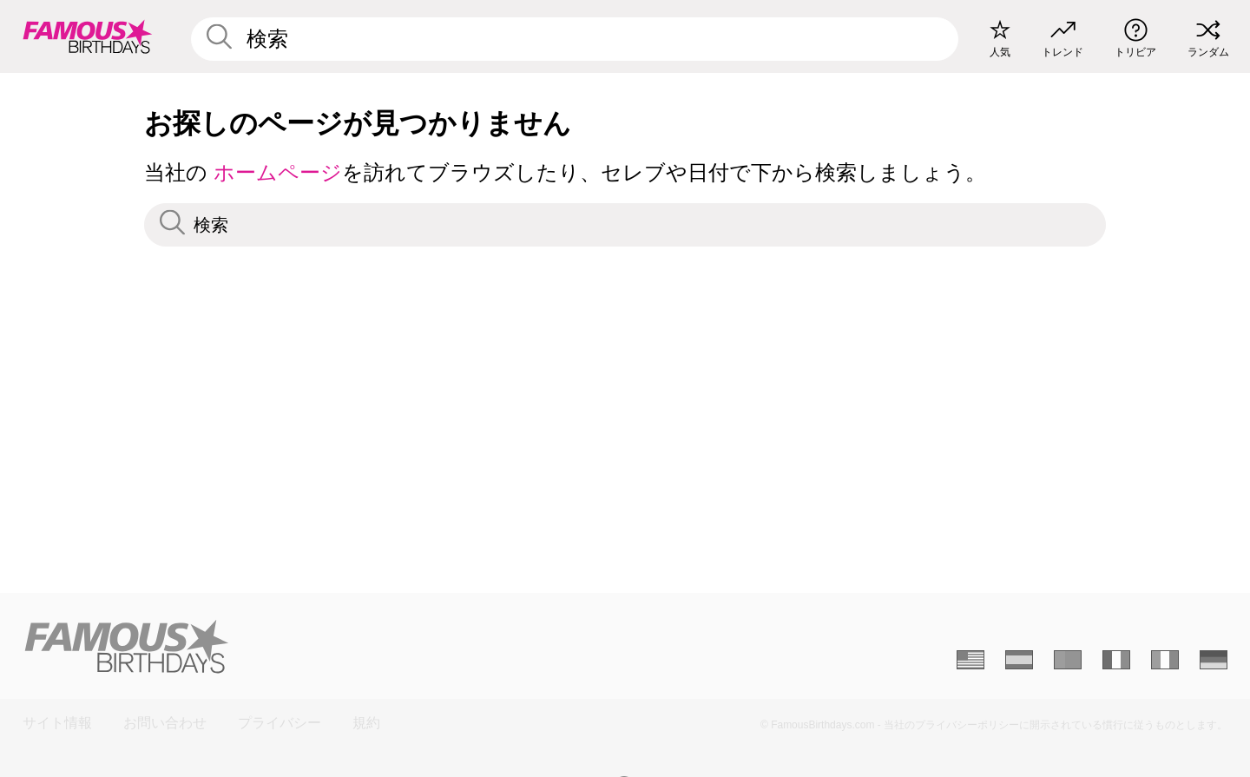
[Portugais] (1068, 659)
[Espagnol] (1019, 659)
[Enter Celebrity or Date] (574, 39)
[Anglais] (970, 659)
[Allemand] (1213, 659)
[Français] (1116, 659)
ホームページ (278, 172)
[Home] (319, 646)
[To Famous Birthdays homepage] (88, 36)
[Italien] (1165, 659)
